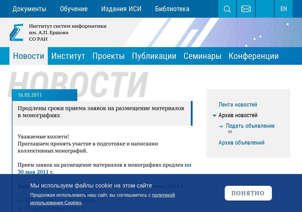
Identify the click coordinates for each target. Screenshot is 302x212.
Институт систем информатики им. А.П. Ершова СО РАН (58, 32)
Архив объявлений (242, 142)
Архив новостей (238, 115)
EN (283, 8)
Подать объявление (250, 128)
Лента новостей (238, 104)
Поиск (227, 9)
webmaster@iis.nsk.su (246, 9)
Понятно (248, 193)
